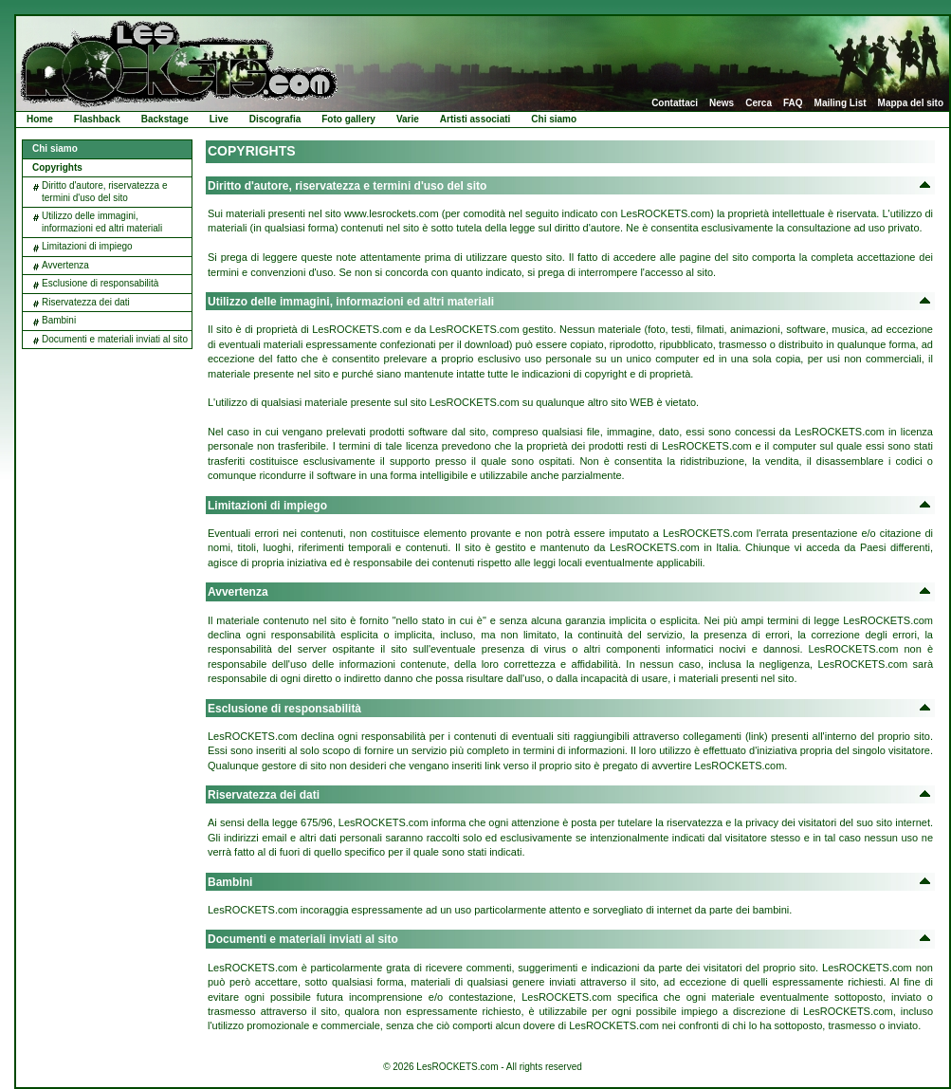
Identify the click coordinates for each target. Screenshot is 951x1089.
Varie (407, 119)
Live (219, 119)
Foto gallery (348, 119)
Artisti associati (475, 119)
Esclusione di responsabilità (100, 283)
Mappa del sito (910, 103)
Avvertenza (65, 265)
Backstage (165, 119)
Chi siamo (553, 119)
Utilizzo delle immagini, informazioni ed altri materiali (102, 222)
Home (40, 119)
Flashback (97, 119)
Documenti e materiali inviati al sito (115, 339)
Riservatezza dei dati (86, 302)
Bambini (59, 320)
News (721, 103)
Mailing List (840, 103)
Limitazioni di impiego (87, 246)
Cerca (758, 103)
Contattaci (674, 103)
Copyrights (57, 167)
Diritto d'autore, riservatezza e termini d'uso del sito (105, 191)
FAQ (793, 103)
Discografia (275, 119)
